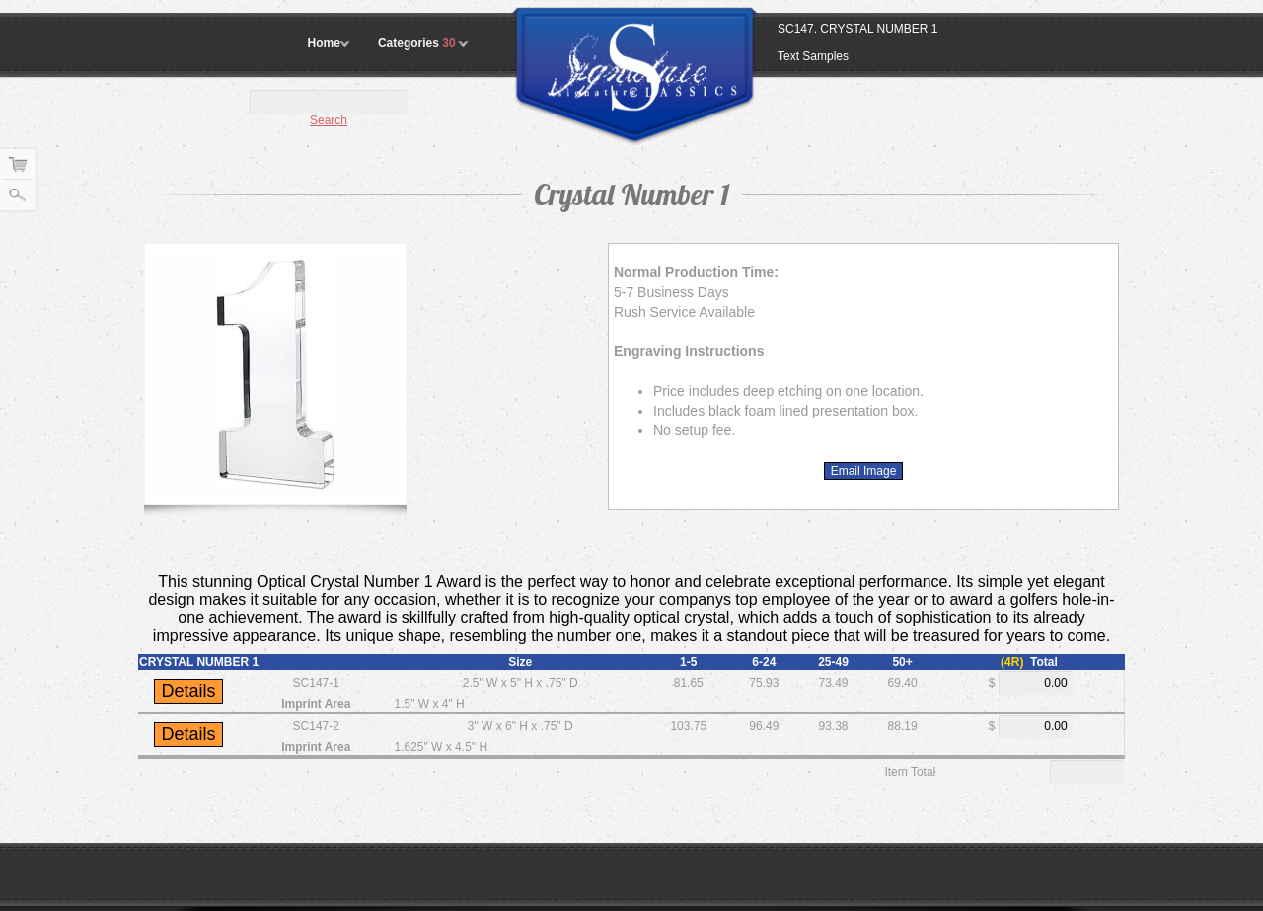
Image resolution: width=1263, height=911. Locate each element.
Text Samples (813, 56)
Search (328, 120)
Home (324, 43)
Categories (418, 43)
